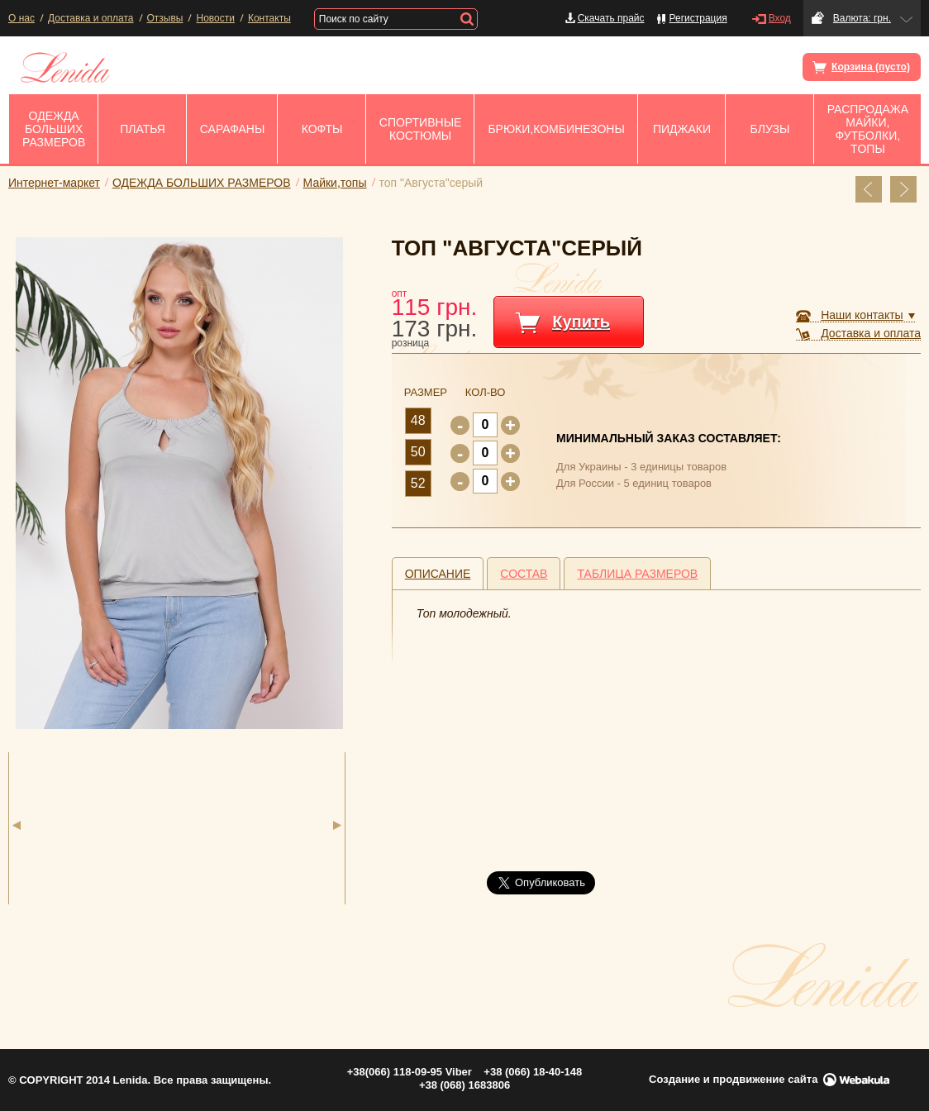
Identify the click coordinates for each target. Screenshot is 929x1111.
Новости (215, 18)
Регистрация (698, 18)
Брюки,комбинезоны (556, 129)
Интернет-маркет (54, 182)
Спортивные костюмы (420, 129)
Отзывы (165, 18)
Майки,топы (335, 182)
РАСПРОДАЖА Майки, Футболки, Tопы (867, 129)
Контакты (269, 18)
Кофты (322, 129)
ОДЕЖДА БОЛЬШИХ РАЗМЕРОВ (53, 129)
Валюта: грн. (862, 18)
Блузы (770, 129)
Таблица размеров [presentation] (637, 573)
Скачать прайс (611, 18)
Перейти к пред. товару (868, 189)
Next (337, 825)
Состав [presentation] (523, 573)
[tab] (438, 573)
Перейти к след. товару (903, 189)
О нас (21, 18)
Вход (780, 18)
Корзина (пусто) (863, 67)
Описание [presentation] (438, 573)
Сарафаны (232, 129)
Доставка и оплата (91, 18)
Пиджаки (682, 129)
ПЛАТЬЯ (142, 129)
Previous (16, 825)
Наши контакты (862, 315)
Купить (581, 321)
